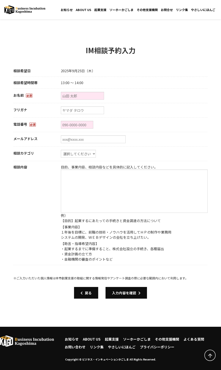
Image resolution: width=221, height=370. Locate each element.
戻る (86, 292)
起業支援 (100, 10)
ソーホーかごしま (121, 10)
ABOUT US (83, 10)
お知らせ (67, 10)
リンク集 (182, 10)
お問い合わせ (75, 346)
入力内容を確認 (126, 292)
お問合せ (167, 10)
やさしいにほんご (203, 10)
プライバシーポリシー (157, 346)
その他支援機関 (147, 10)
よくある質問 (193, 339)
